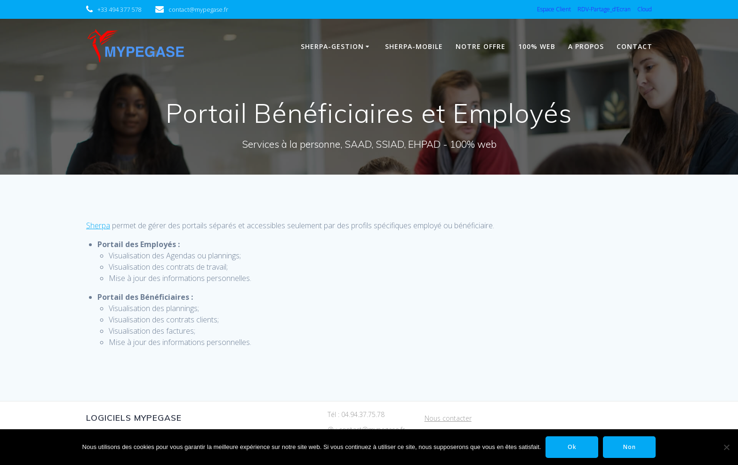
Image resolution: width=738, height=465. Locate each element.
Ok (572, 447)
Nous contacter (448, 418)
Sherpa (98, 225)
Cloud (644, 9)
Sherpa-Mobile (414, 46)
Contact (634, 46)
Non (629, 447)
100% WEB (536, 46)
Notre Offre (480, 46)
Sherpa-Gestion (332, 46)
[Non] (726, 447)
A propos (586, 46)
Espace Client (554, 9)
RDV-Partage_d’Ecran (604, 9)
